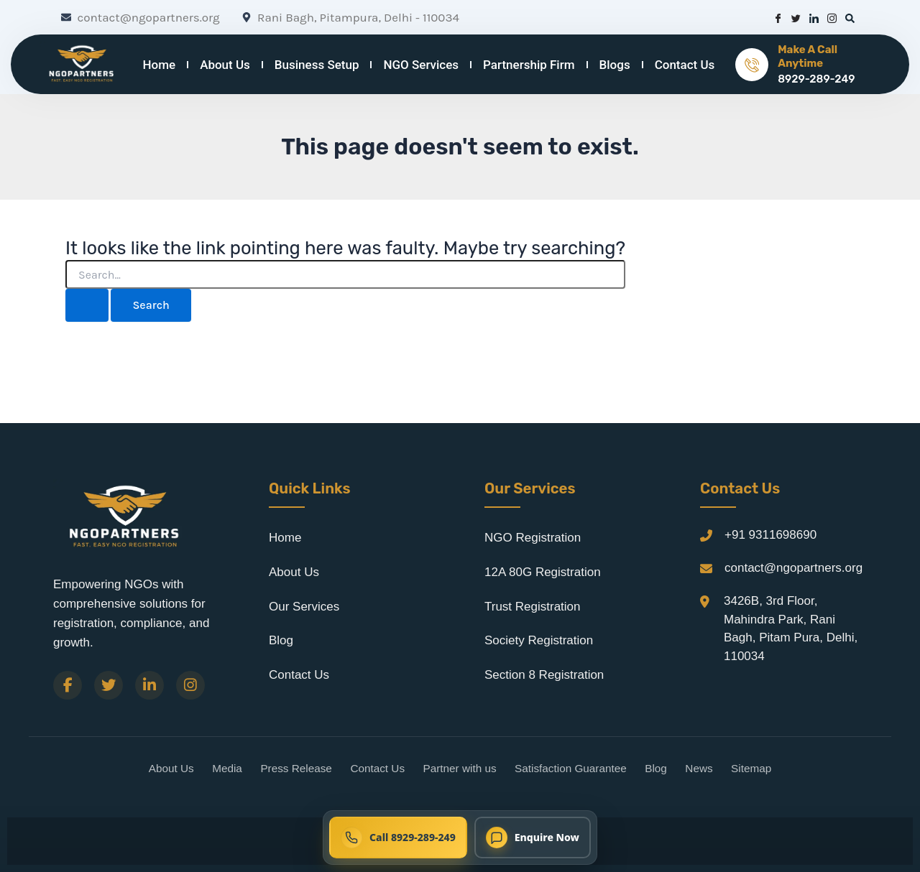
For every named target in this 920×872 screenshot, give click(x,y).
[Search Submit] (87, 305)
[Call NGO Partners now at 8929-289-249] (398, 837)
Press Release (295, 768)
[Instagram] (190, 685)
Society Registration (538, 640)
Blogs (614, 64)
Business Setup (317, 64)
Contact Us (685, 64)
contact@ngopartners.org (793, 568)
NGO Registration (532, 537)
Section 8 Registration (544, 675)
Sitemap (751, 768)
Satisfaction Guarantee (571, 768)
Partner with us (460, 768)
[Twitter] (108, 685)
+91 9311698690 (770, 535)
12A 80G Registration (542, 572)
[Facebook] (67, 685)
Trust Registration (532, 606)
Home (159, 64)
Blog (281, 640)
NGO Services (421, 64)
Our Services (304, 606)
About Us (225, 64)
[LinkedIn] (149, 685)
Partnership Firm (528, 64)
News (698, 768)
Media (227, 768)
